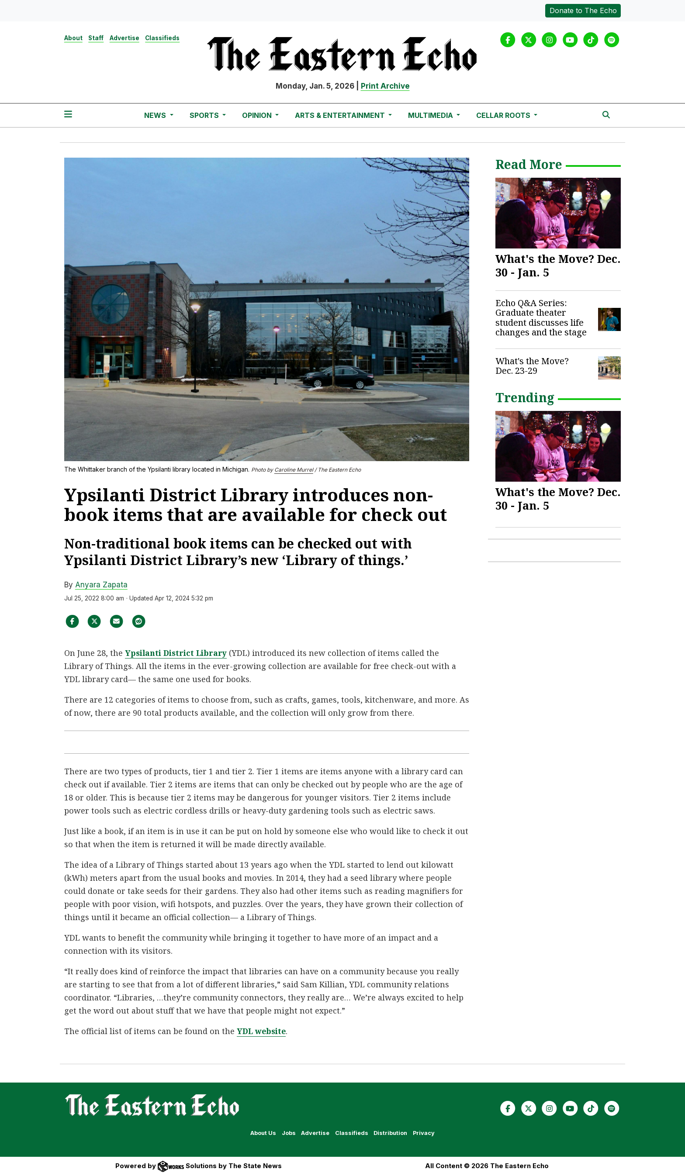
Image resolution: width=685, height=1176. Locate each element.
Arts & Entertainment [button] (341, 115)
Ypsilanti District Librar (175, 653)
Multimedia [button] (431, 115)
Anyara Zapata (101, 584)
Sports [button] (205, 115)
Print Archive (385, 86)
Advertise (124, 37)
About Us (263, 1133)
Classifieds (162, 37)
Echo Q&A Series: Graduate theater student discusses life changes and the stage (541, 317)
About (73, 37)
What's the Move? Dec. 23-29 (532, 365)
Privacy (424, 1133)
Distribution (390, 1133)
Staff (96, 37)
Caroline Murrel (293, 469)
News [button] (156, 115)
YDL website (262, 1031)
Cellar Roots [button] (504, 115)
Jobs (289, 1133)
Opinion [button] (257, 115)
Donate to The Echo (583, 10)
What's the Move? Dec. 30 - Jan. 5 (558, 265)
